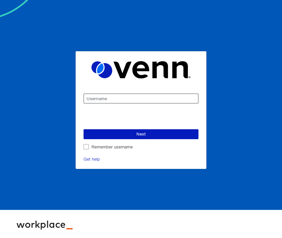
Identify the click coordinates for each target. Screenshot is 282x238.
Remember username (112, 146)
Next (141, 134)
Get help (92, 159)
